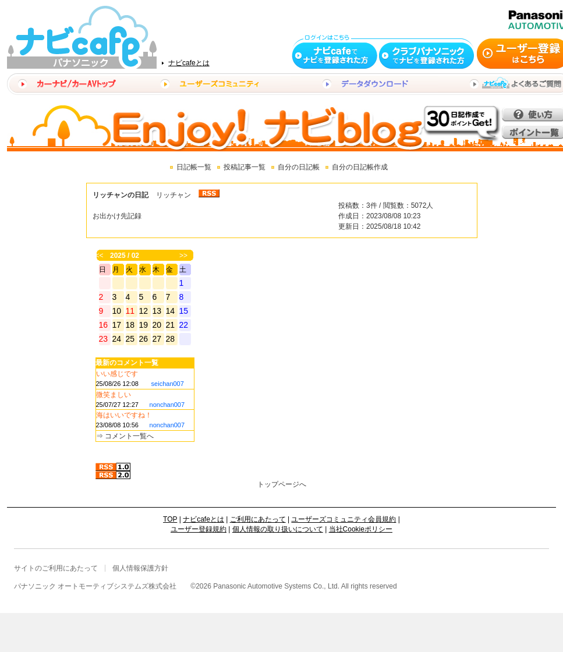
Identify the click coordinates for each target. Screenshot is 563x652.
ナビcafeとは (189, 63)
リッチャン (173, 195)
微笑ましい (113, 395)
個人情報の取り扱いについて (277, 529)
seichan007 (167, 383)
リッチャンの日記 (120, 195)
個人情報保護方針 (140, 568)
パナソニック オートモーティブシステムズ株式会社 (95, 586)
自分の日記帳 (299, 167)
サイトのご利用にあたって (56, 568)
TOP (170, 519)
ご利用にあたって (258, 519)
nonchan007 (167, 404)
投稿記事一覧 (244, 167)
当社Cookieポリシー (360, 529)
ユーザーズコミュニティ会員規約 (343, 519)
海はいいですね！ (124, 415)
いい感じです (117, 374)
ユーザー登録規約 (198, 529)
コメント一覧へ (129, 436)
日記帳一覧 (193, 167)
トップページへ (281, 484)
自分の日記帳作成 (360, 167)
